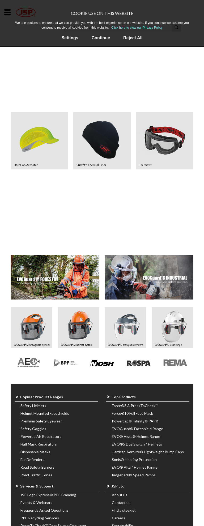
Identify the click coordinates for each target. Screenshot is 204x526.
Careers (118, 518)
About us (119, 495)
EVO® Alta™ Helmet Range (135, 467)
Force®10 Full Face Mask (132, 413)
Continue (101, 38)
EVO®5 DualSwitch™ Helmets (137, 444)
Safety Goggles (33, 428)
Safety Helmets (33, 405)
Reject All (132, 38)
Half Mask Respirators (38, 444)
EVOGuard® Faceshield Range (137, 428)
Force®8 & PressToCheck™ (135, 405)
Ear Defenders (32, 459)
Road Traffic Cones (36, 475)
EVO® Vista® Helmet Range (136, 436)
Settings (70, 38)
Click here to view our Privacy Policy (137, 27)
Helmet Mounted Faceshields (44, 413)
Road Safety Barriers (37, 467)
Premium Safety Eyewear (41, 421)
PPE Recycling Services (39, 518)
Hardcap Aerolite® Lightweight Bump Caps (148, 452)
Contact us (121, 502)
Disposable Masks (35, 452)
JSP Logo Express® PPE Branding (48, 495)
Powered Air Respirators (40, 436)
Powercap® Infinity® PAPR (135, 421)
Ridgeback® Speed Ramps (134, 475)
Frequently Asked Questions (44, 510)
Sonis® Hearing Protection (134, 459)
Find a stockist (124, 510)
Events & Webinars (36, 502)
